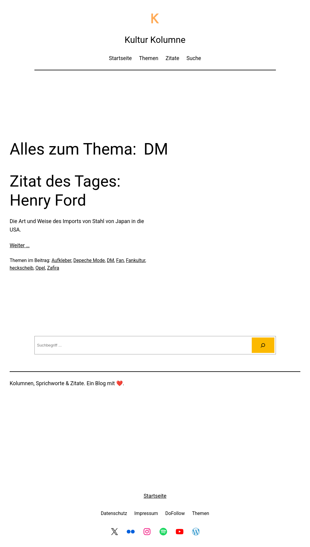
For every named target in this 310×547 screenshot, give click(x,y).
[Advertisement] (155, 91)
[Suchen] (263, 345)
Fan (120, 260)
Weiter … (20, 245)
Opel (40, 268)
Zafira (53, 268)
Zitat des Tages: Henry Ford (65, 190)
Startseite (155, 496)
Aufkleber (61, 260)
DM (110, 260)
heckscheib (22, 268)
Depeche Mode (89, 260)
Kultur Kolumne (155, 40)
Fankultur (135, 260)
